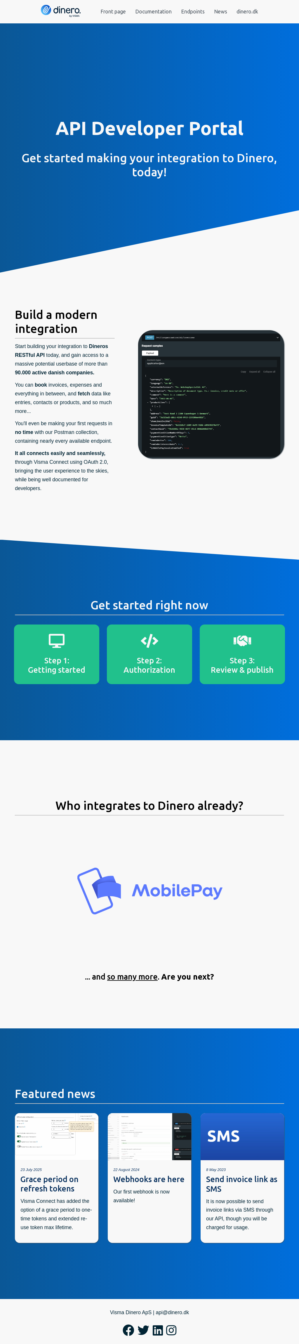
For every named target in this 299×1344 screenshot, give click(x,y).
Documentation (153, 11)
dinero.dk (247, 11)
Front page (113, 11)
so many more (132, 976)
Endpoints (193, 11)
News (220, 11)
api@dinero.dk (172, 1312)
